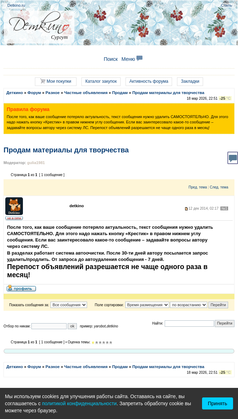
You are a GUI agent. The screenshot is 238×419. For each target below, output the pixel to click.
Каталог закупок (101, 81)
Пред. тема (198, 187)
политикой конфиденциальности (79, 403)
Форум (34, 93)
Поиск (111, 59)
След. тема (219, 187)
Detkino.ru (16, 5)
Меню (131, 59)
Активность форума (148, 81)
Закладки (190, 81)
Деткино (14, 93)
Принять (217, 403)
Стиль (226, 5)
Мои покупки (55, 81)
